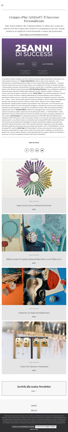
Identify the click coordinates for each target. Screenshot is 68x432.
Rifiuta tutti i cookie (34, 429)
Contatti (34, 406)
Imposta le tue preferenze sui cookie (23, 427)
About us (34, 410)
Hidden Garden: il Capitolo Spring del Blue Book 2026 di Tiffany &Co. (34, 259)
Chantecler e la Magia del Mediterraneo (34, 313)
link (64, 421)
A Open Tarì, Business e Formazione (34, 366)
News (34, 209)
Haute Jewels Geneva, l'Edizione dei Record (34, 205)
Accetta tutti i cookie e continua (45, 427)
